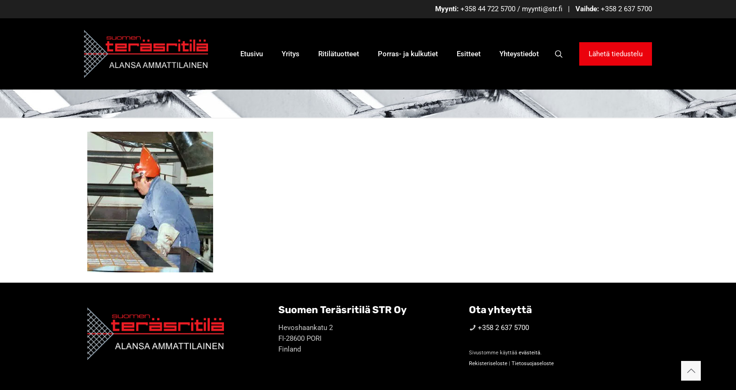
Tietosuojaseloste (533, 363)
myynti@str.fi (542, 9)
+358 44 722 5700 (487, 9)
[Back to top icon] (691, 371)
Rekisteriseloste (488, 363)
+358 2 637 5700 (626, 9)
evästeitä (529, 353)
